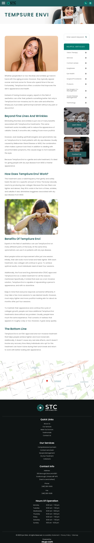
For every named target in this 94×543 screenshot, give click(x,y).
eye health (71, 74)
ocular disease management (73, 98)
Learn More (76, 126)
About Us (47, 424)
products (70, 85)
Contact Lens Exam (47, 450)
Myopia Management (47, 453)
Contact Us (76, 155)
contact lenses (73, 63)
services (70, 58)
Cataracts (47, 459)
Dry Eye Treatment (47, 456)
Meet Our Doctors (47, 430)
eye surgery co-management (73, 91)
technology (71, 104)
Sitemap (75, 535)
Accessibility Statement (51, 535)
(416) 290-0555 (47, 486)
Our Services (47, 427)
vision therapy (72, 52)
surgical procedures (75, 79)
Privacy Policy (66, 535)
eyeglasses (71, 68)
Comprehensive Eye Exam (47, 447)
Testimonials (47, 432)
